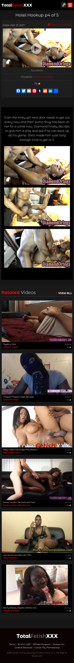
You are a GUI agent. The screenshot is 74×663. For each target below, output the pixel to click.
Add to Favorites (58, 25)
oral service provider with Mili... (17, 555)
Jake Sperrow (23, 505)
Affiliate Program (42, 644)
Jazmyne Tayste (10, 347)
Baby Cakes (8, 452)
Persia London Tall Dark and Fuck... (19, 502)
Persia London (10, 505)
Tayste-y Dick (9, 344)
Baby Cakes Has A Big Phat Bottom (20, 449)
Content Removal (21, 647)
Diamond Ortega (43, 76)
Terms (9, 644)
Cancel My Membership (48, 647)
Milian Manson (10, 558)
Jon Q (17, 452)
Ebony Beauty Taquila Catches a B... (20, 608)
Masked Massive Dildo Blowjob (18, 397)
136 (37, 83)
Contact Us (61, 644)
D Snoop (15, 611)
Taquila (6, 611)
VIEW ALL (64, 293)
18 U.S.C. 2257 (22, 644)
